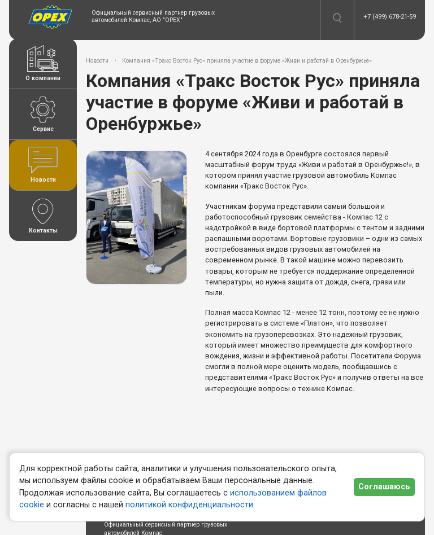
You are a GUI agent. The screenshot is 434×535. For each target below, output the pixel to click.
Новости (43, 165)
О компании (43, 63)
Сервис (43, 114)
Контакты (43, 216)
